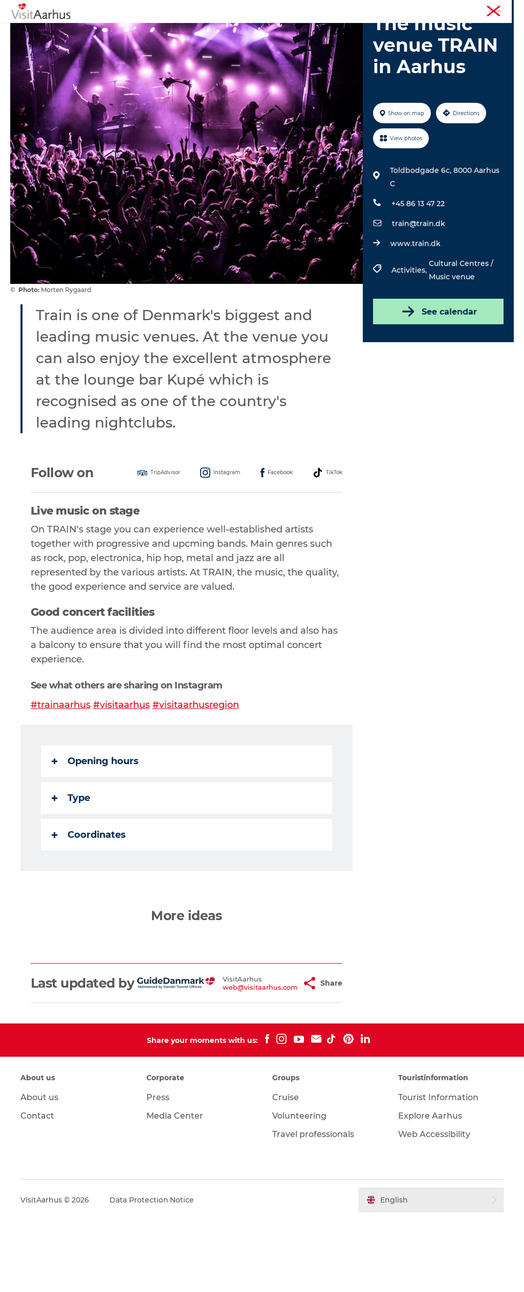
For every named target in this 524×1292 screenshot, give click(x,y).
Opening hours (95, 819)
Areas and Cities (308, 33)
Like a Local (239, 33)
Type (71, 855)
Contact (37, 1188)
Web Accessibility (434, 1207)
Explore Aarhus (430, 1188)
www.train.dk (415, 301)
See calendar (438, 370)
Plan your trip (381, 33)
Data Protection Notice (152, 1272)
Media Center (174, 1188)
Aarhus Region (376, 9)
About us (39, 1170)
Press (157, 1170)
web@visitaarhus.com (234, 1053)
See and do (138, 33)
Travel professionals (313, 1207)
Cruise (285, 1170)
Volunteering (299, 1188)
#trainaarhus (61, 762)
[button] (278, 1048)
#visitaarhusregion (195, 762)
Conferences (495, 9)
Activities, (410, 328)
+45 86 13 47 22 (418, 261)
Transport (262, 44)
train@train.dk (418, 281)
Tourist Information (437, 9)
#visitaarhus (121, 762)
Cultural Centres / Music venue (461, 328)
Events (188, 33)
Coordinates (89, 892)
